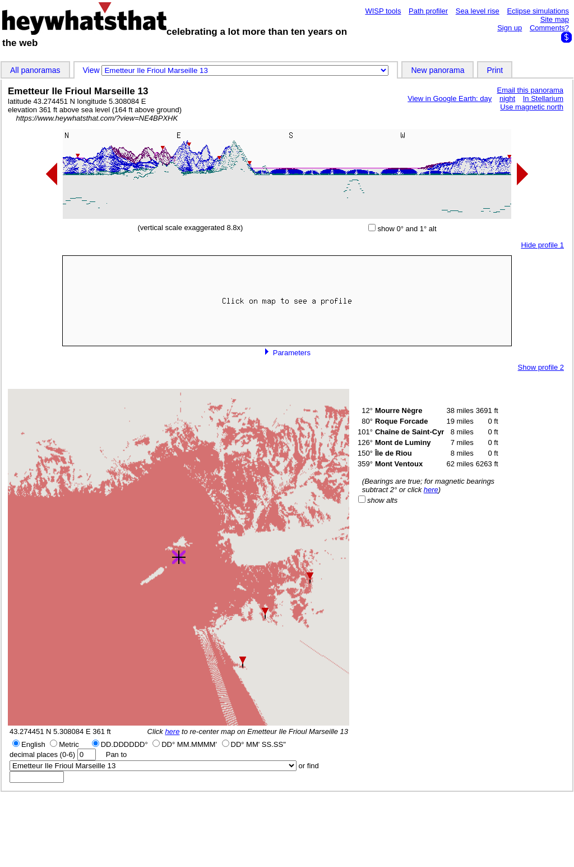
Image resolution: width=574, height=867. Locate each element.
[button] (310, 578)
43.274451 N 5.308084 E (50, 731)
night (507, 98)
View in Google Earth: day (450, 98)
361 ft (101, 731)
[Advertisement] (287, 829)
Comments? (549, 28)
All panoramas (35, 70)
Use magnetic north (531, 107)
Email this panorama (530, 90)
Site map (554, 19)
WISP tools (383, 11)
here (172, 731)
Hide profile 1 (542, 245)
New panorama (437, 70)
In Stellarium (543, 98)
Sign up (509, 28)
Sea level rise (477, 11)
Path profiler (428, 11)
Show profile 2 (541, 367)
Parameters (287, 352)
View (92, 70)
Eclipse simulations (538, 11)
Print (495, 70)
